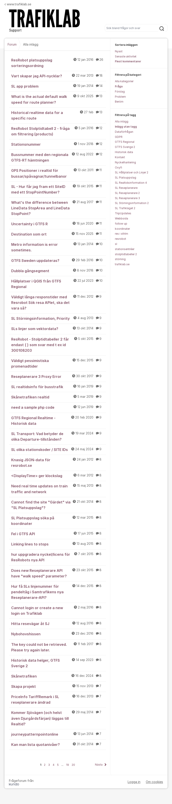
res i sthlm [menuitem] (121, 233)
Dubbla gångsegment (58, 270)
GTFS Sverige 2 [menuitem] (125, 147)
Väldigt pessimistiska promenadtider (58, 363)
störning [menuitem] (120, 259)
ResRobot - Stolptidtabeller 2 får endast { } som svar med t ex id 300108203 (58, 345)
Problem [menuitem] (120, 96)
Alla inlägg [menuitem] (121, 121)
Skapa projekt (58, 686)
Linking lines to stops (58, 543)
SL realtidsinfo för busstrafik (58, 386)
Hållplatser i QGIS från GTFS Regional (58, 283)
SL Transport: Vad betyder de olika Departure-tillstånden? (58, 436)
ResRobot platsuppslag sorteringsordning (58, 62)
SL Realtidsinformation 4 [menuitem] (131, 182)
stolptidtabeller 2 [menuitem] (126, 254)
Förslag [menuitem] (120, 91)
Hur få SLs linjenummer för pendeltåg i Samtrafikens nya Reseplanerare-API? (58, 592)
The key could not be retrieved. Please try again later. (58, 647)
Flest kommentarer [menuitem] (128, 61)
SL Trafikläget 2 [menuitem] (125, 208)
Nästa (99, 764)
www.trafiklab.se (17, 4)
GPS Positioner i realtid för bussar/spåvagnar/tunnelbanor (58, 173)
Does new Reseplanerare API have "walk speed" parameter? (58, 573)
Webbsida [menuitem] (121, 218)
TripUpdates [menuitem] (123, 213)
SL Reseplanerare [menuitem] (126, 187)
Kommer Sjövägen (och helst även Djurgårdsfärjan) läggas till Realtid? (58, 718)
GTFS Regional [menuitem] (124, 141)
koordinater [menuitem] (122, 228)
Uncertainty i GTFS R (58, 223)
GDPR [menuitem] (119, 137)
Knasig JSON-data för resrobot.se (58, 462)
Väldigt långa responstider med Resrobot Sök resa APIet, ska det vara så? (58, 302)
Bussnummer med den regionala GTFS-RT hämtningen (58, 157)
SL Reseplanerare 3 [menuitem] (127, 198)
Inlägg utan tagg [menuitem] (126, 126)
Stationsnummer (58, 144)
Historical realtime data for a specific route (58, 115)
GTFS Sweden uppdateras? (58, 260)
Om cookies (154, 782)
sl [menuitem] (116, 244)
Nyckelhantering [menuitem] (125, 162)
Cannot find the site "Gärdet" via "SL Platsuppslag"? (58, 504)
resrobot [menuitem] (120, 238)
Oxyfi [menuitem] (118, 167)
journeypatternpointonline (58, 734)
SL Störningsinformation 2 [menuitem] (132, 203)
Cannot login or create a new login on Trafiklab (58, 610)
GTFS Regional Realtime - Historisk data (58, 420)
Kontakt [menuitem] (120, 157)
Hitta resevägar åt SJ (58, 623)
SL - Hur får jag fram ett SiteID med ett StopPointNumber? (58, 189)
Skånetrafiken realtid (58, 396)
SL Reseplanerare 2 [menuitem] (127, 193)
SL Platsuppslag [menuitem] (125, 177)
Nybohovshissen (58, 633)
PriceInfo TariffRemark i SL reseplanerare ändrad (58, 699)
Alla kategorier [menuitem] (124, 81)
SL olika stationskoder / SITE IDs (58, 449)
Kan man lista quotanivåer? (58, 744)
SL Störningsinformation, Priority (58, 318)
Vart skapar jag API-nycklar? (58, 75)
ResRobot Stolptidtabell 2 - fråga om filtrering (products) (58, 131)
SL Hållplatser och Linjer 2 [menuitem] (131, 172)
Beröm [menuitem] (119, 101)
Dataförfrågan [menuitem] (124, 131)
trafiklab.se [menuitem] (122, 264)
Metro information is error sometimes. (58, 247)
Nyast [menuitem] (119, 51)
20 (73, 764)
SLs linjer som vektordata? (58, 328)
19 (67, 764)
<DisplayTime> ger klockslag (58, 475)
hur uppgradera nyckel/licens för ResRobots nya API (58, 557)
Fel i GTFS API (58, 533)
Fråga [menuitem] (119, 86)
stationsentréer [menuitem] (124, 249)
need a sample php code (58, 407)
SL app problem (58, 86)
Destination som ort (58, 234)
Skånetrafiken (58, 676)
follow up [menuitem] (121, 223)
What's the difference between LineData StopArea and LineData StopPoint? (58, 208)
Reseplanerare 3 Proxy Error (58, 376)
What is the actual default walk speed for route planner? (58, 99)
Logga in (134, 782)
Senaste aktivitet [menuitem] (125, 56)
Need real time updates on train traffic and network (58, 488)
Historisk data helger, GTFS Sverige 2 (58, 663)
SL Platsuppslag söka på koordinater (58, 520)
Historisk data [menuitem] (124, 152)
